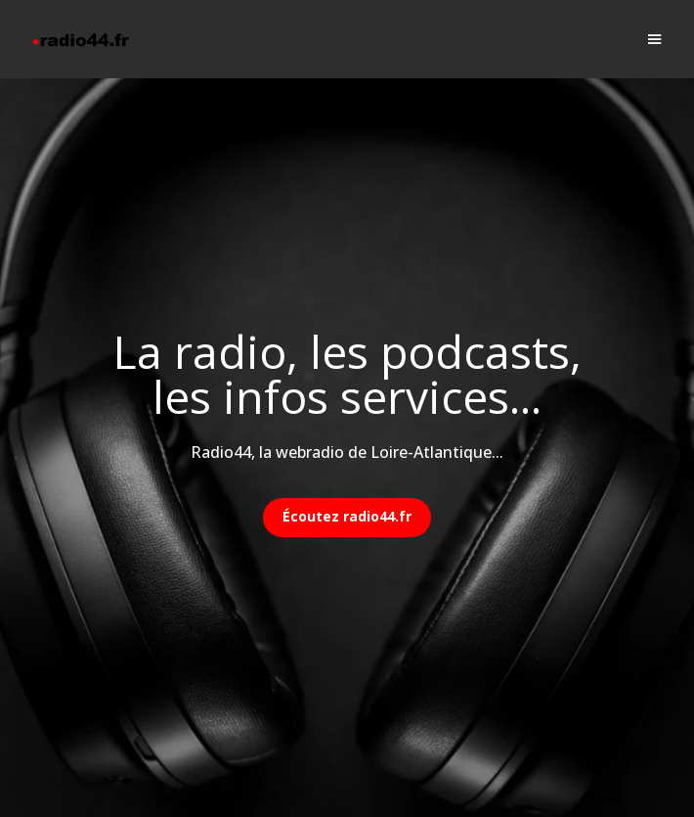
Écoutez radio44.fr (347, 516)
